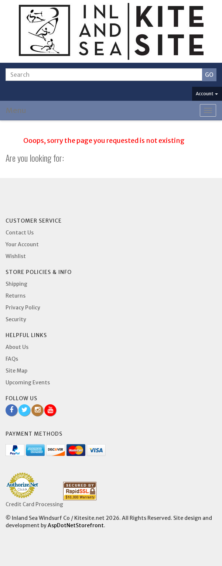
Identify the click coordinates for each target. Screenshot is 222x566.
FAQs (12, 359)
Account (207, 93)
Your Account (22, 244)
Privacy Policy (23, 307)
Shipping (16, 284)
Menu (16, 110)
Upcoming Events (28, 382)
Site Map (16, 370)
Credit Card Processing (34, 504)
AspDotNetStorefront (76, 525)
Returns (15, 295)
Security (16, 319)
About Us (17, 347)
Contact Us (20, 232)
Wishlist (16, 256)
